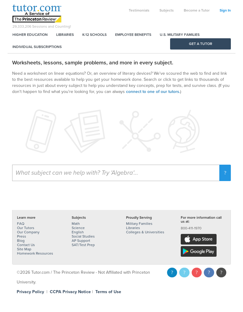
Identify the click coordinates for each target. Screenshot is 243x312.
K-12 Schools (94, 35)
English (78, 232)
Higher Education (30, 35)
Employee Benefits (133, 35)
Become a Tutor (197, 10)
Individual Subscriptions (37, 47)
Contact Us (26, 245)
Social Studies (83, 236)
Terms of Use (108, 291)
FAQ (20, 223)
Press (21, 236)
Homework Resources (35, 253)
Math (76, 223)
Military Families (139, 223)
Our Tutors (25, 228)
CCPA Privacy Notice (70, 291)
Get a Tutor (200, 44)
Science (78, 228)
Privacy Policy (30, 291)
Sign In (225, 10)
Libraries (65, 35)
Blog (21, 240)
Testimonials (139, 10)
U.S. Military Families (180, 35)
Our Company (28, 232)
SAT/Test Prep (83, 245)
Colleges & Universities (145, 232)
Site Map (24, 249)
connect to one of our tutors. (153, 91)
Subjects (166, 10)
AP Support (81, 240)
